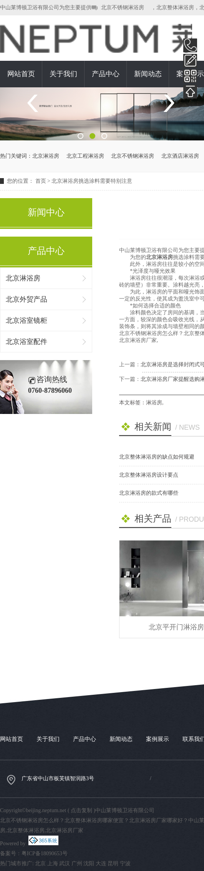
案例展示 (157, 739)
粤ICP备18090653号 (45, 853)
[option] (102, 113)
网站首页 (21, 74)
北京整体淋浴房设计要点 (148, 475)
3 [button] (104, 136)
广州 (76, 863)
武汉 (64, 863)
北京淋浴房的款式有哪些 (148, 493)
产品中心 (105, 74)
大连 (101, 863)
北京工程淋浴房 (85, 156)
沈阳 (88, 863)
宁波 (125, 863)
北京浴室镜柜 (26, 320)
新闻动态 (148, 74)
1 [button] (80, 136)
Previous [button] (35, 103)
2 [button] (92, 136)
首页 (40, 181)
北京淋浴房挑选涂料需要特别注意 (91, 181)
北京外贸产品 (26, 299)
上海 (52, 863)
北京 (40, 863)
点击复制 (81, 810)
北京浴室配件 (26, 341)
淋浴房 (154, 402)
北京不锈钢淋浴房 (122, 7)
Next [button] (168, 103)
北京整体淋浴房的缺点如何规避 (156, 457)
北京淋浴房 (45, 156)
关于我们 (63, 74)
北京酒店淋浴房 (180, 156)
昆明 (113, 863)
